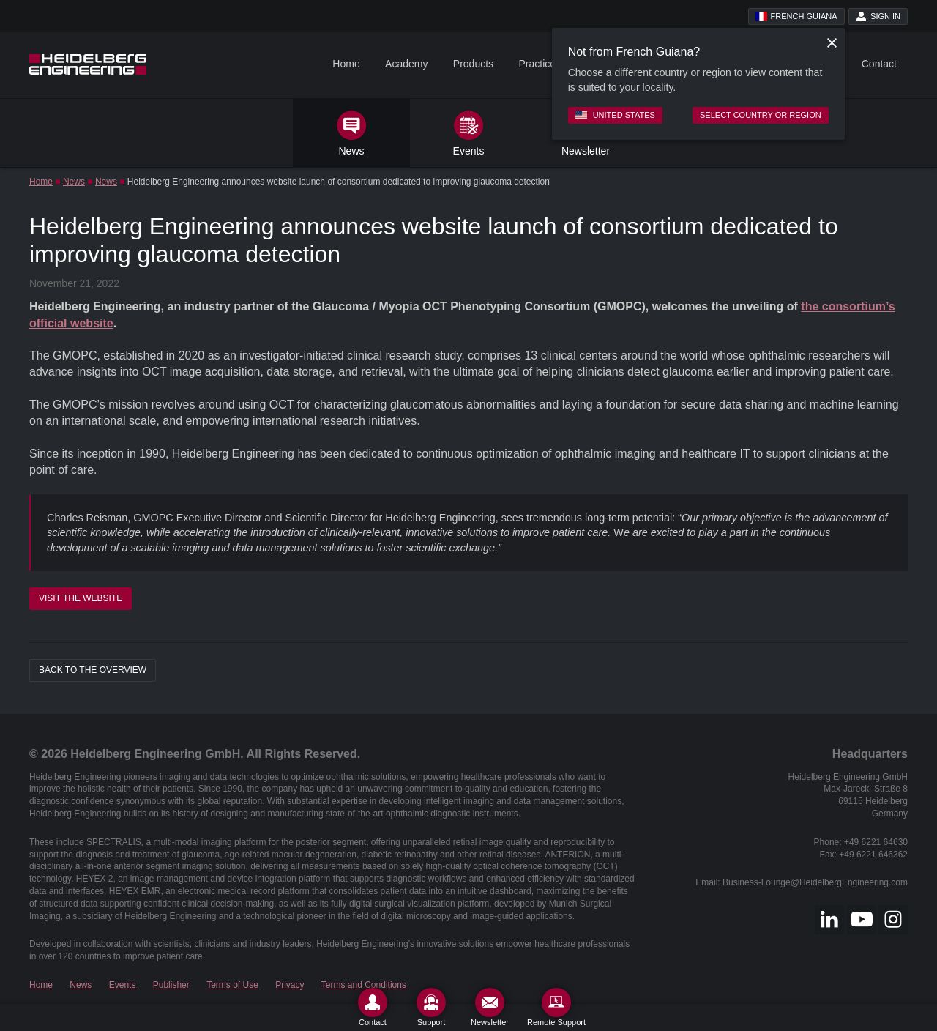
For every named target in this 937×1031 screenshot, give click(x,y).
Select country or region (760, 115)
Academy (406, 64)
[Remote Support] (556, 1007)
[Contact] (372, 1007)
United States (615, 115)
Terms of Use (232, 985)
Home (345, 64)
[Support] (431, 1007)
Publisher (171, 985)
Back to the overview (92, 670)
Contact (879, 64)
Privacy (289, 985)
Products (473, 64)
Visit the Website (80, 598)
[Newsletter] (489, 1007)
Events (122, 985)
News (74, 181)
